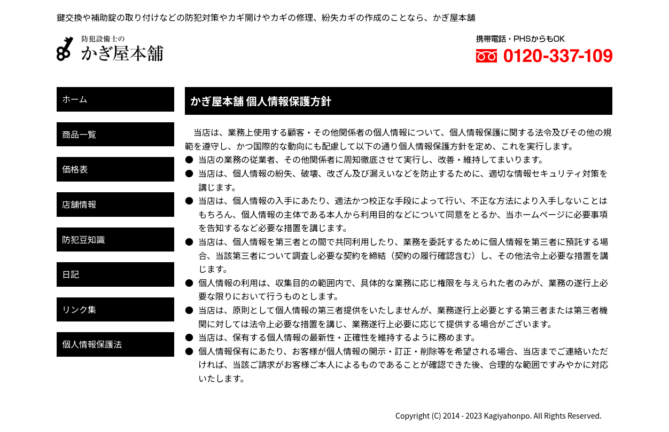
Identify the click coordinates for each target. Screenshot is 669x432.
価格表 (75, 168)
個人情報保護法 (92, 343)
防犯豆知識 (83, 239)
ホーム (75, 98)
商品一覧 (79, 134)
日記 (70, 274)
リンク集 (79, 309)
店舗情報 (79, 204)
